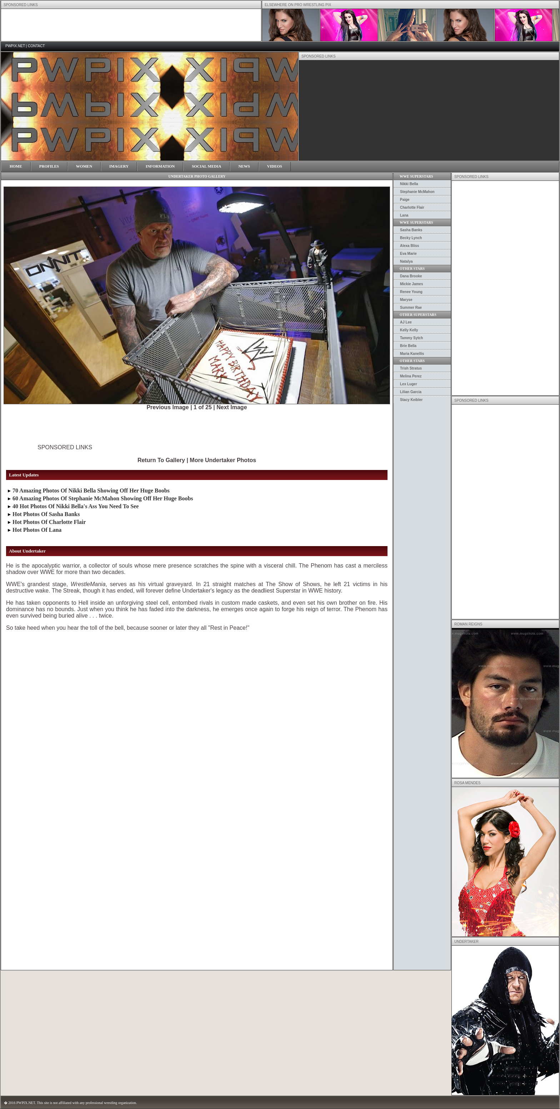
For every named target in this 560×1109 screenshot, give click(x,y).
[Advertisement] (131, 25)
